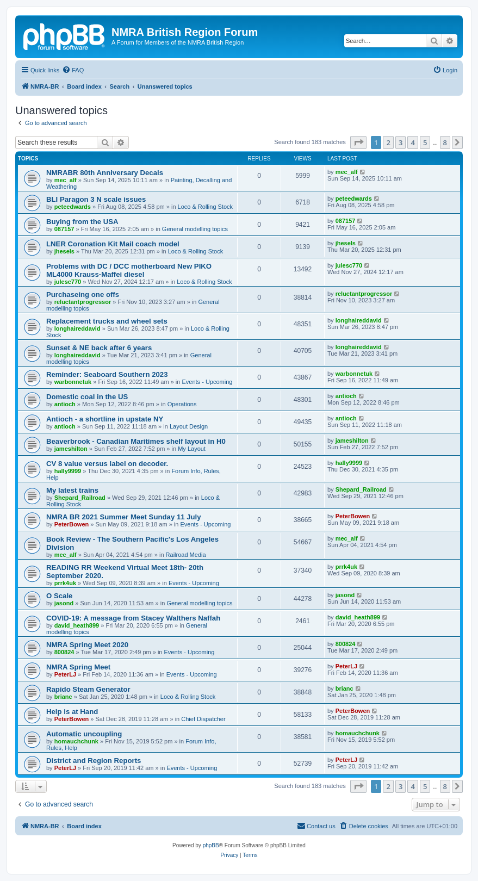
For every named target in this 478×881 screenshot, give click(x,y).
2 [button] (388, 142)
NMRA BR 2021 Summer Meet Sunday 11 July (123, 517)
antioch (65, 404)
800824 (64, 652)
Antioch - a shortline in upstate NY (104, 419)
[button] (358, 142)
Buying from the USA (82, 222)
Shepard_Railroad (79, 497)
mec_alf (65, 180)
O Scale (59, 596)
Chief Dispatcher (203, 719)
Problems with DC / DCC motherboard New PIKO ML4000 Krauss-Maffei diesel (129, 270)
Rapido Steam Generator (88, 689)
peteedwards (72, 206)
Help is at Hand (72, 712)
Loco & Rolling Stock (205, 206)
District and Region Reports (93, 760)
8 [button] (445, 142)
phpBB (211, 845)
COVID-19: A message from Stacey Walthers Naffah (133, 618)
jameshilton (71, 448)
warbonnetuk (72, 382)
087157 (64, 229)
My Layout (192, 448)
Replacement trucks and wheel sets (106, 321)
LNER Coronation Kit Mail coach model (112, 244)
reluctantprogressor (82, 302)
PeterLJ (65, 674)
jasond (63, 603)
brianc (63, 696)
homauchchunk (76, 741)
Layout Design (189, 426)
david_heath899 (77, 625)
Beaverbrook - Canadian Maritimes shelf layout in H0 (136, 441)
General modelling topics (195, 229)
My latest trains (72, 490)
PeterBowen (71, 524)
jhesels (64, 251)
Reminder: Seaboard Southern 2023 (107, 374)
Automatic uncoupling (84, 734)
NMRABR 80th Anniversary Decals (104, 173)
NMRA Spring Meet (78, 667)
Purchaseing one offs (82, 294)
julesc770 (68, 281)
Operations (182, 404)
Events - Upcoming (207, 382)
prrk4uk (65, 583)
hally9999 (68, 471)
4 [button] (412, 142)
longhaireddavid (77, 328)
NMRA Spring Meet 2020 (87, 645)
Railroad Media (186, 554)
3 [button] (400, 142)
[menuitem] (73, 70)
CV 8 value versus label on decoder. (107, 464)
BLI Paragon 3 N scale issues (96, 199)
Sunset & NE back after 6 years (99, 348)
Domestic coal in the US (87, 397)
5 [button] (425, 142)
